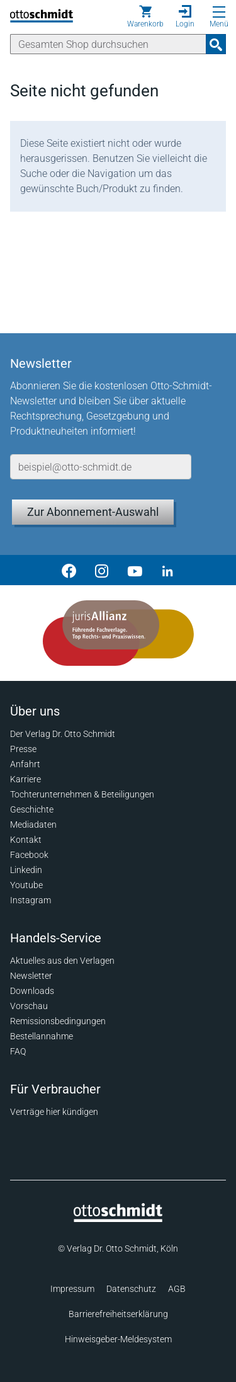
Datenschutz (131, 1289)
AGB (177, 1289)
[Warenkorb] (145, 16)
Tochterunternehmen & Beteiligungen (82, 794)
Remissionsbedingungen (58, 1021)
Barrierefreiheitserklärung (118, 1314)
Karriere (25, 779)
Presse (23, 749)
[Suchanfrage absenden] (216, 44)
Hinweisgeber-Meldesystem (118, 1339)
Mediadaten (33, 824)
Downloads (32, 991)
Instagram (30, 900)
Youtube (26, 885)
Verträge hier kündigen (54, 1112)
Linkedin (26, 870)
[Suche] (108, 44)
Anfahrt (25, 764)
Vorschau (29, 1006)
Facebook (29, 855)
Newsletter (31, 976)
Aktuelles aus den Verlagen (62, 961)
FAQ (18, 1051)
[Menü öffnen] (219, 12)
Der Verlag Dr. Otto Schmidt (62, 734)
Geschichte (31, 809)
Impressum (72, 1289)
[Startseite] (118, 1219)
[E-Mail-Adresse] (100, 466)
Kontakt (26, 840)
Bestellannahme (41, 1036)
